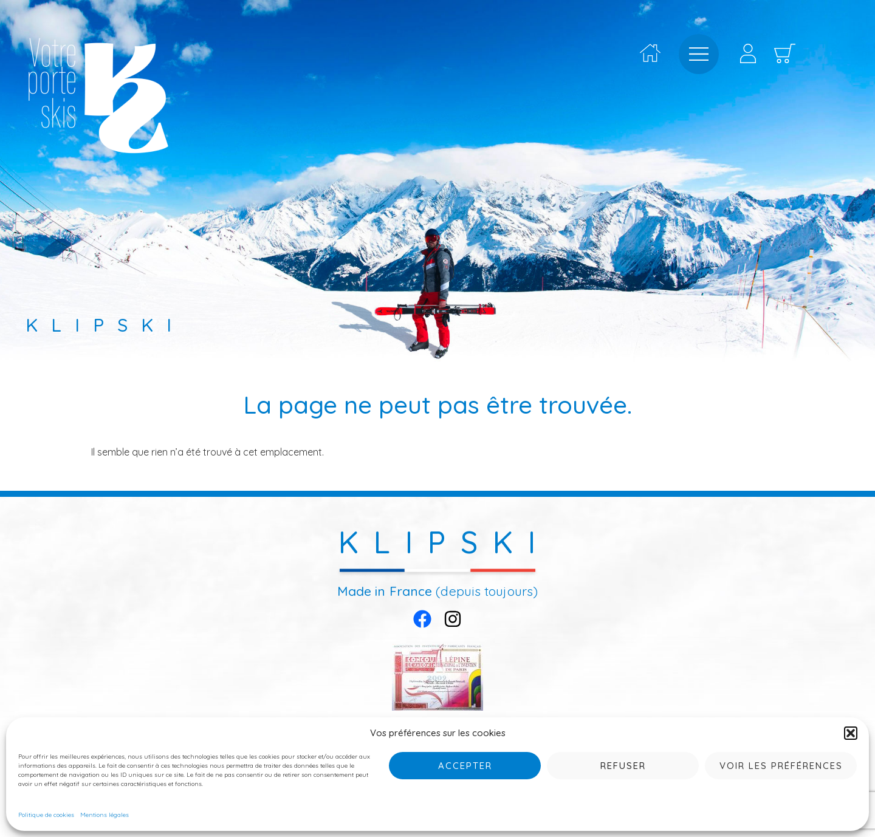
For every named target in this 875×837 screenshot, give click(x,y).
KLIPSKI (444, 542)
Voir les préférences (781, 765)
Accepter (465, 765)
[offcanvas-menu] (699, 54)
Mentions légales (104, 815)
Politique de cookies (46, 815)
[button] (851, 733)
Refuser (623, 765)
